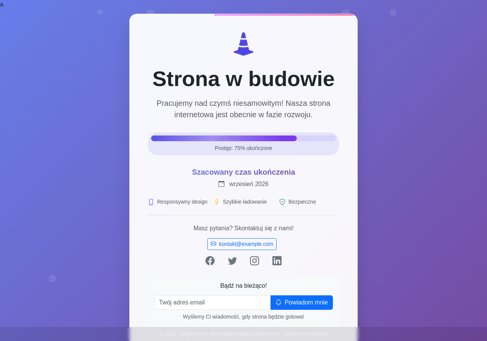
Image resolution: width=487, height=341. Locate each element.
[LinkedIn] (277, 261)
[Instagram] (254, 261)
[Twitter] (232, 261)
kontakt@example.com (242, 244)
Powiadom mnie (301, 302)
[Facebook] (210, 261)
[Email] (212, 302)
